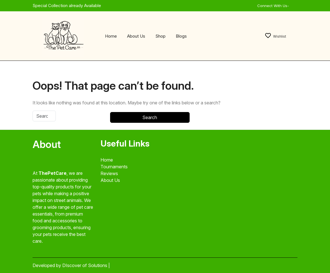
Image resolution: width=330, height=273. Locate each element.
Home (111, 36)
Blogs (181, 36)
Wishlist (275, 36)
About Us (136, 36)
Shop (160, 36)
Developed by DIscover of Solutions (70, 265)
